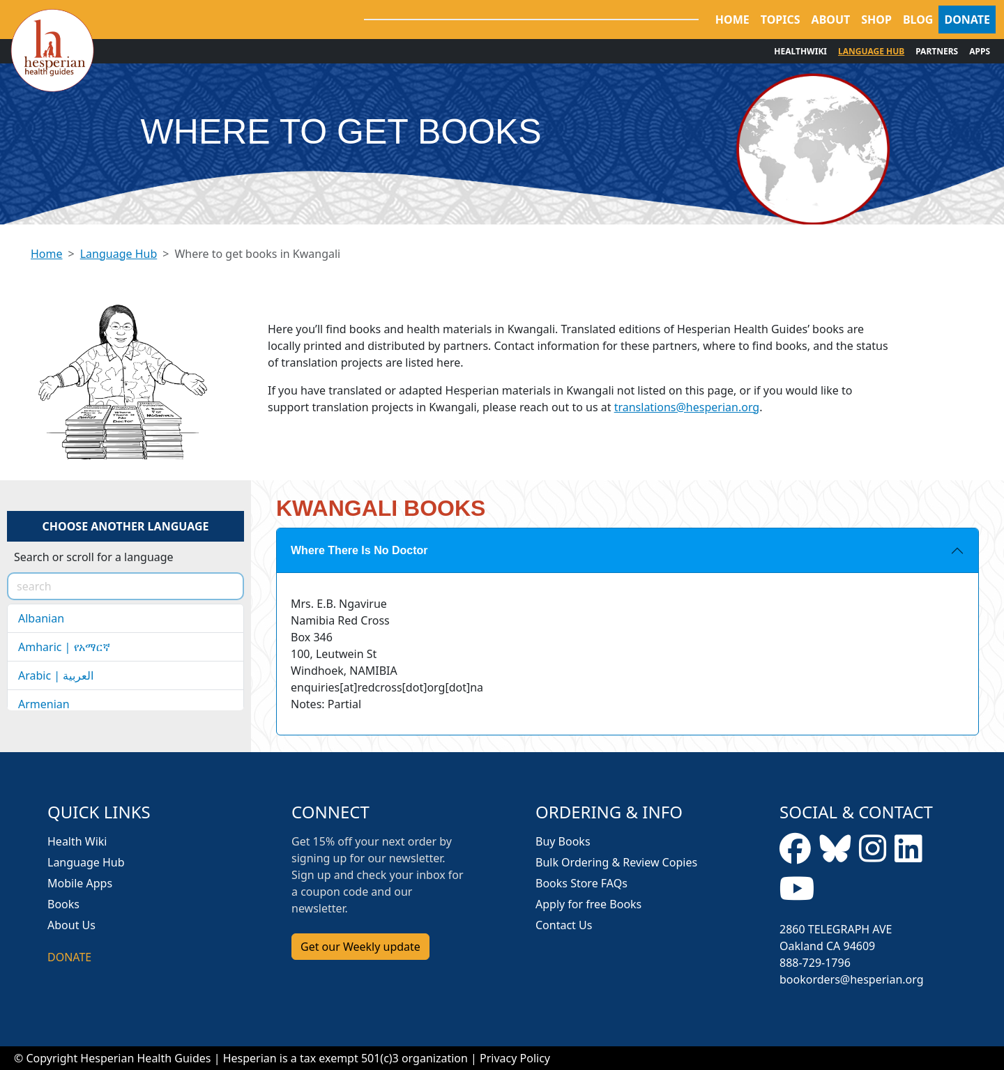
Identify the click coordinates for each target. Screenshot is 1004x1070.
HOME (732, 19)
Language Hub (119, 253)
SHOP (876, 19)
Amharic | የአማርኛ (64, 647)
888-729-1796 (815, 962)
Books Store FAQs (581, 883)
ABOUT (831, 19)
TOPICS (780, 19)
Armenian (44, 704)
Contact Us (563, 925)
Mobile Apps (79, 883)
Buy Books (563, 841)
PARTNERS (936, 51)
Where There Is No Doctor (359, 550)
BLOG (918, 19)
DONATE (967, 19)
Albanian (41, 618)
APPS (979, 51)
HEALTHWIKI (800, 51)
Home (47, 253)
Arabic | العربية (55, 675)
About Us (71, 925)
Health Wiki (77, 841)
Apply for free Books (588, 904)
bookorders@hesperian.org (851, 979)
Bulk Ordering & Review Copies (616, 862)
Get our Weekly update (360, 946)
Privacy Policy (515, 1058)
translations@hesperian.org (687, 407)
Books (63, 904)
